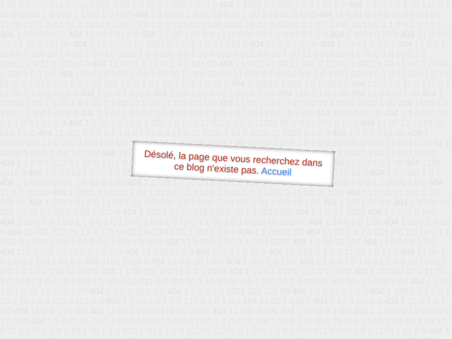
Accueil (276, 171)
